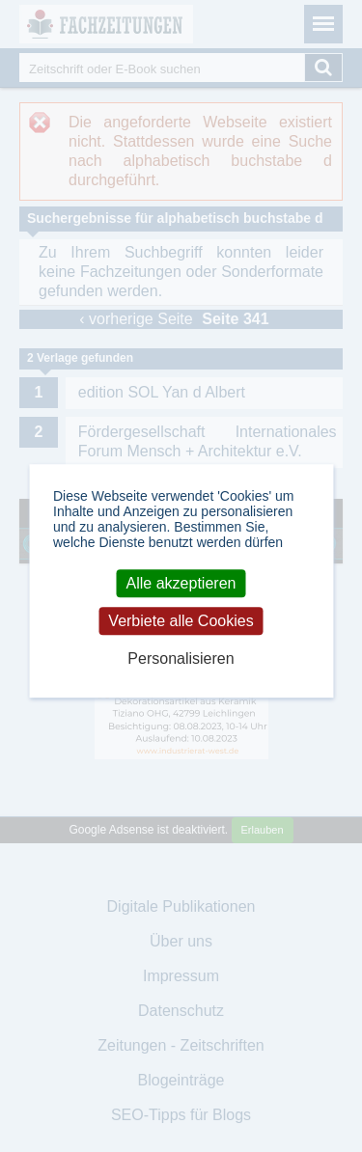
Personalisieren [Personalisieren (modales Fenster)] (180, 659)
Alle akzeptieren (181, 583)
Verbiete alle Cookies (180, 621)
